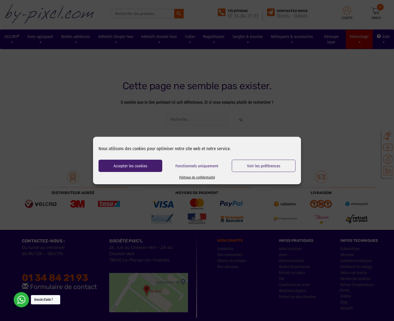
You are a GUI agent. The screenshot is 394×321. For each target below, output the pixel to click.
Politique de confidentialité (197, 177)
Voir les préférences (263, 166)
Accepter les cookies (130, 166)
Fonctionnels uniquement (196, 166)
